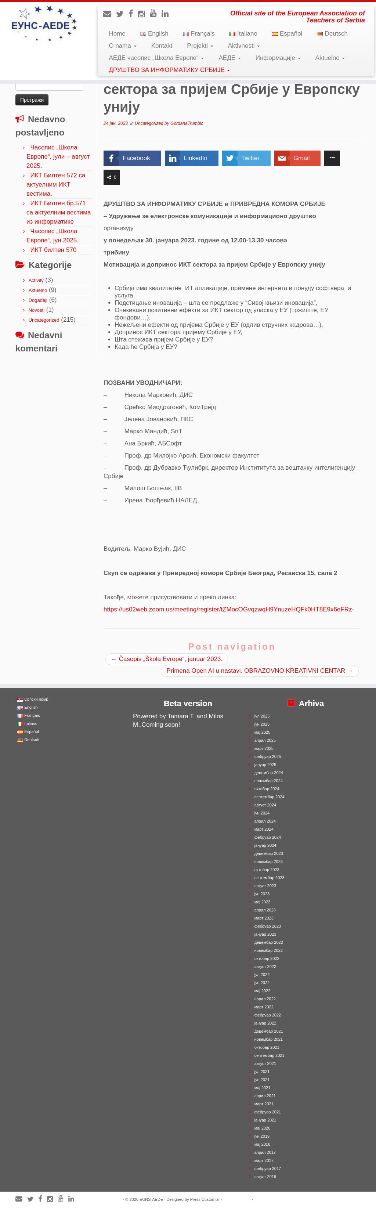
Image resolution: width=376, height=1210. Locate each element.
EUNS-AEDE (151, 1199)
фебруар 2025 (267, 756)
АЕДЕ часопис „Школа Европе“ (156, 57)
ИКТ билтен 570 (53, 249)
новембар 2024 (268, 781)
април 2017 (265, 1152)
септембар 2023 (269, 877)
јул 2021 (262, 1071)
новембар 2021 (268, 1039)
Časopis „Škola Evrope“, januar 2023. (167, 658)
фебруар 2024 (267, 837)
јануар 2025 (265, 764)
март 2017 (264, 1160)
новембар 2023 (268, 861)
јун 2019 (262, 1136)
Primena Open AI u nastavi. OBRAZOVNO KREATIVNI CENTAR (259, 670)
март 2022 (264, 1007)
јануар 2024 (265, 845)
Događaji (38, 300)
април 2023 (265, 910)
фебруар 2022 (267, 1015)
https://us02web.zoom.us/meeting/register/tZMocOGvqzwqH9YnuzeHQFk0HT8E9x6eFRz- (229, 609)
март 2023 (264, 918)
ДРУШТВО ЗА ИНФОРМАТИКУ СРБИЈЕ (169, 69)
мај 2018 (262, 1144)
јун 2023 (262, 894)
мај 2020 (262, 1128)
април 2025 (265, 740)
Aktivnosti (244, 45)
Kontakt (162, 45)
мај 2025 (262, 732)
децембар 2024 (268, 772)
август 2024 (265, 805)
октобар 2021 (266, 1047)
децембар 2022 (268, 942)
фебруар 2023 (267, 926)
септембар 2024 (269, 797)
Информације (278, 57)
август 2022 (265, 966)
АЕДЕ (229, 57)
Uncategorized (44, 320)
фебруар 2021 (267, 1112)
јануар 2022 (265, 1023)
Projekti (200, 45)
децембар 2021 (268, 1031)
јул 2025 (262, 716)
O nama (122, 45)
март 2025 (264, 748)
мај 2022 (262, 991)
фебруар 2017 (267, 1168)
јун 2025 (262, 724)
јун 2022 (262, 982)
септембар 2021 (269, 1055)
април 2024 (265, 821)
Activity (36, 280)
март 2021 (264, 1104)
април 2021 (265, 1096)
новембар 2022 (268, 950)
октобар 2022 (266, 958)
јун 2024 (262, 813)
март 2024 (264, 829)
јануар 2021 (265, 1120)
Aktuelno (330, 57)
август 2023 (265, 886)
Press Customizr (205, 1199)
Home (117, 33)
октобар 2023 (266, 869)
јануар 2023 (265, 934)
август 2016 (265, 1176)
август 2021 (265, 1063)
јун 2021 (262, 1079)
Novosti (36, 310)
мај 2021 (262, 1088)
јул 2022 (262, 974)
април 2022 (265, 999)
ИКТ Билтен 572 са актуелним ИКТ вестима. (55, 184)
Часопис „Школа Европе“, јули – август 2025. (58, 156)
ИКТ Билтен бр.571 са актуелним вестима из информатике (58, 212)
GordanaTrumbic (186, 123)
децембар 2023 (268, 853)
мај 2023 (262, 902)
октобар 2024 (266, 789)
